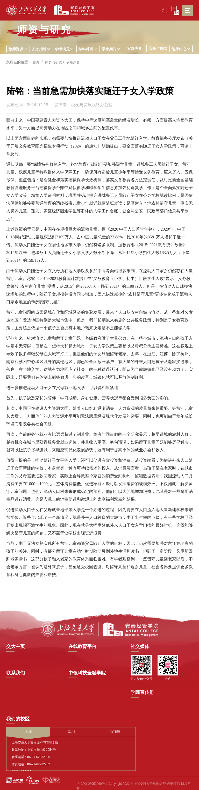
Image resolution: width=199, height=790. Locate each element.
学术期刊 (111, 49)
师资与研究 (55, 62)
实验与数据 (158, 48)
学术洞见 (64, 49)
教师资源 (18, 49)
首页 (36, 62)
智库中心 (181, 49)
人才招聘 (41, 49)
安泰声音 (134, 48)
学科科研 (88, 49)
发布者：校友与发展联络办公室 (83, 105)
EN (176, 13)
